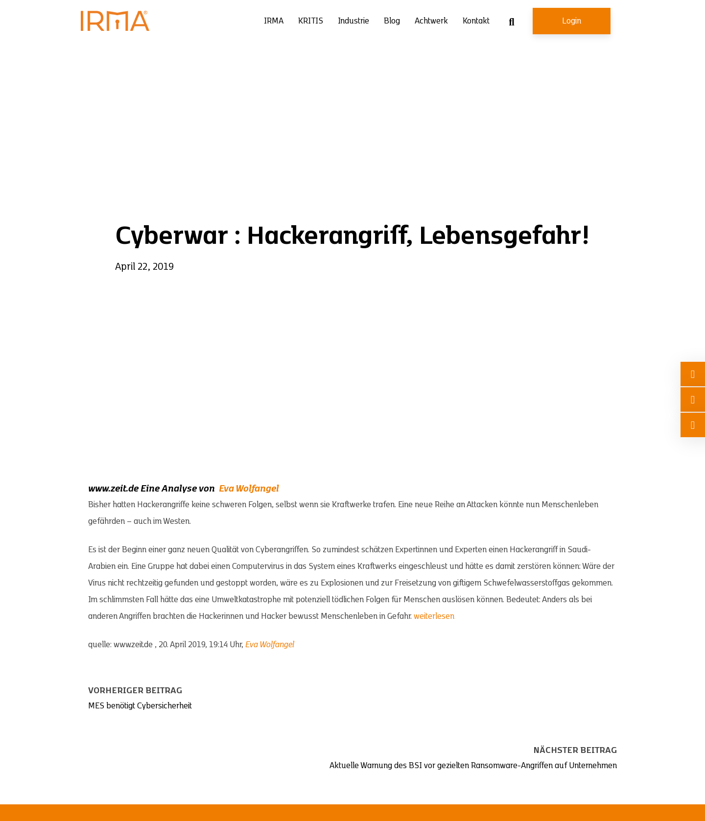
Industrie (353, 21)
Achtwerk (431, 21)
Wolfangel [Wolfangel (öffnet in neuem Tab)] (257, 489)
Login (571, 21)
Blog (392, 21)
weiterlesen (434, 616)
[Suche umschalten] (511, 22)
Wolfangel (276, 645)
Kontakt (476, 21)
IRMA (273, 21)
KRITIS (310, 21)
